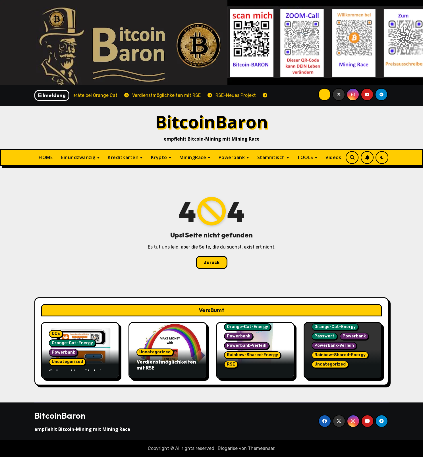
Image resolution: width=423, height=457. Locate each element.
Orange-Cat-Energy (72, 343)
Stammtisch (271, 157)
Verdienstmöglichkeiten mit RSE (166, 364)
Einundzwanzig (79, 157)
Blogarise (228, 448)
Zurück (211, 262)
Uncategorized (67, 361)
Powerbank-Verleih (246, 345)
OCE (56, 333)
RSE (231, 364)
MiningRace (193, 157)
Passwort (324, 336)
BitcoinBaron (211, 121)
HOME (46, 157)
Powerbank (232, 157)
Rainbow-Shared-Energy (252, 354)
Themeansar (261, 448)
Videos (333, 157)
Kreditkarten (124, 157)
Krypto (160, 157)
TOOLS (305, 157)
